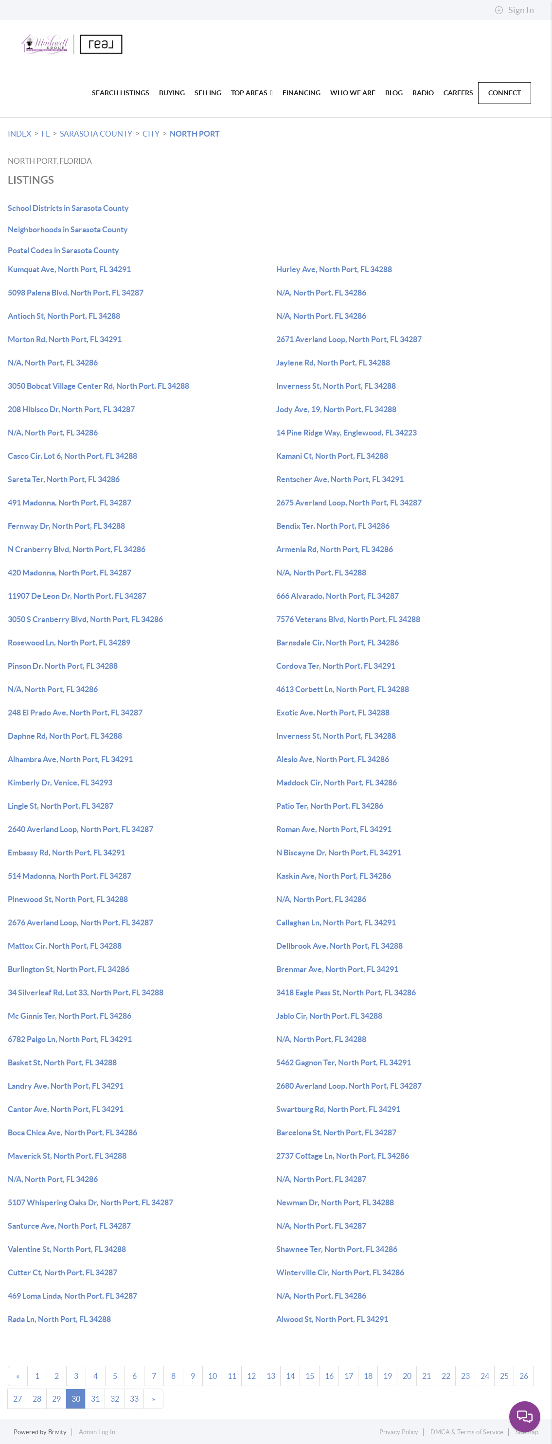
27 (17, 1398)
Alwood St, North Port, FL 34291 (332, 1319)
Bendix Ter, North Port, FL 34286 (333, 526)
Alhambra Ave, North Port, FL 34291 (70, 759)
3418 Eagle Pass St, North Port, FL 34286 (346, 992)
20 (407, 1376)
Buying (172, 93)
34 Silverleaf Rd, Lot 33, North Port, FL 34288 (85, 992)
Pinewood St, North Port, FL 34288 (68, 899)
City (151, 133)
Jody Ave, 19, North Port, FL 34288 (336, 409)
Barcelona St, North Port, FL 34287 (336, 1132)
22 (446, 1376)
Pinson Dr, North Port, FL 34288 (63, 666)
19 (387, 1376)
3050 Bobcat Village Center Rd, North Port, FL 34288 (98, 386)
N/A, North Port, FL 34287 (321, 1179)
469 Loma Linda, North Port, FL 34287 (72, 1296)
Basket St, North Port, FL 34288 (62, 1062)
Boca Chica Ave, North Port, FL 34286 (72, 1132)
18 (368, 1376)
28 (37, 1398)
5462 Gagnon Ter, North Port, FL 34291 (343, 1062)
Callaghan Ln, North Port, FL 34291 (336, 922)
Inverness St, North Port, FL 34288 (336, 386)
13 (271, 1376)
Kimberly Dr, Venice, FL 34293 (60, 782)
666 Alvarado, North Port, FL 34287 (337, 596)
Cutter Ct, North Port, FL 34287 (62, 1272)
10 (212, 1376)
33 (134, 1398)
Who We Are (352, 93)
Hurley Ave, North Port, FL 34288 (334, 269)
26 (523, 1376)
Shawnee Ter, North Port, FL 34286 (336, 1249)
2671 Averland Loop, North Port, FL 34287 (349, 339)
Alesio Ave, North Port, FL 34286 (332, 759)
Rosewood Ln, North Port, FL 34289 (69, 642)
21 (426, 1376)
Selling (208, 93)
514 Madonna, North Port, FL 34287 (69, 876)
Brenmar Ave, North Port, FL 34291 (337, 969)
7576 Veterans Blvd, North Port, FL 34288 (348, 619)
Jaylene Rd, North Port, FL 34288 (333, 362)
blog (394, 93)
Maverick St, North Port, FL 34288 (67, 1156)
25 (504, 1376)
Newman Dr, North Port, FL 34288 (335, 1202)
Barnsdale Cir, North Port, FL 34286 (337, 642)
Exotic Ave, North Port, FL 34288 (333, 712)
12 (251, 1376)
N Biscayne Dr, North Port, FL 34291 (338, 852)
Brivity (57, 1432)
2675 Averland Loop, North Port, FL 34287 (349, 502)
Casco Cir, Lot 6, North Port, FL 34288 (72, 456)
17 (348, 1376)
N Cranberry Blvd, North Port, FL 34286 (76, 549)
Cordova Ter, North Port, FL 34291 (335, 666)
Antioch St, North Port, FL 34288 (64, 316)
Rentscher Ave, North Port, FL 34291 (340, 479)
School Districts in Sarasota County (68, 208)
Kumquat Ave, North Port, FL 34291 (69, 269)
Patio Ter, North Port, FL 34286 (329, 806)
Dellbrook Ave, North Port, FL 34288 (339, 946)
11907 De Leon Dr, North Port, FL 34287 (77, 596)
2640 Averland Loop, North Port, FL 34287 (80, 829)
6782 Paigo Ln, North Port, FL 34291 (70, 1039)
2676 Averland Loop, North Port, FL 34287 (80, 922)
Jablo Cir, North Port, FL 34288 (329, 1016)
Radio (423, 93)
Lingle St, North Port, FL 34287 (60, 806)
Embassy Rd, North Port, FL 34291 (66, 852)
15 (309, 1376)
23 (465, 1376)
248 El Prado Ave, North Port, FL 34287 (75, 712)
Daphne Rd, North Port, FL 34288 (65, 736)
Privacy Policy (398, 1432)
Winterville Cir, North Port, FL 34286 (340, 1272)
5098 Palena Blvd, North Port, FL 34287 (75, 292)
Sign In (514, 10)
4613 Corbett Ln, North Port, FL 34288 (342, 689)
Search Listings (120, 93)
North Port (195, 133)
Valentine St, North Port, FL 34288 (67, 1249)
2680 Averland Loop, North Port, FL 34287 (349, 1086)
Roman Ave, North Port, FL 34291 (334, 829)
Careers (458, 93)
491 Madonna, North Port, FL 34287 (69, 502)
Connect (504, 93)
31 (95, 1398)
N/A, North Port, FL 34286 (321, 292)
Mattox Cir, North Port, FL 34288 (65, 946)
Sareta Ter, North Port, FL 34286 (64, 479)
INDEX (19, 133)
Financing (302, 93)
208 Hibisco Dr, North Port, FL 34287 (71, 409)
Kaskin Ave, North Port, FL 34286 (333, 876)
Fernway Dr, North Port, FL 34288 (66, 526)
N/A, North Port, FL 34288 (321, 572)
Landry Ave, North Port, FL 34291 (66, 1086)
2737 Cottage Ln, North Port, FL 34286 (342, 1156)
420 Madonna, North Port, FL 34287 (69, 572)
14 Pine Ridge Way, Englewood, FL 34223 (346, 432)
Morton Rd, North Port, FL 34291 (65, 339)
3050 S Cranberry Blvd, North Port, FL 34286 (85, 619)
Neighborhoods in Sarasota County (68, 229)
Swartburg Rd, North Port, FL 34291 (338, 1109)
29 (56, 1398)
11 (232, 1376)
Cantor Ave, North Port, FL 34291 (66, 1109)
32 (114, 1398)
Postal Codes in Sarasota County (63, 250)
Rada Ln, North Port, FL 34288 (59, 1319)
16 (329, 1376)
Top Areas (252, 93)
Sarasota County (96, 133)
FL (45, 133)
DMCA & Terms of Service (466, 1432)
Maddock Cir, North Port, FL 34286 (336, 782)
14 (290, 1376)
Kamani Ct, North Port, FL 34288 (332, 456)
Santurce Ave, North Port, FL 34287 (69, 1226)
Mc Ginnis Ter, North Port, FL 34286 (69, 1016)
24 (485, 1376)
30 (75, 1398)
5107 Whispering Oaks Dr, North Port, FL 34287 (90, 1202)
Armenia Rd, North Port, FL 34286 (334, 549)
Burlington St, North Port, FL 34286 (68, 969)
